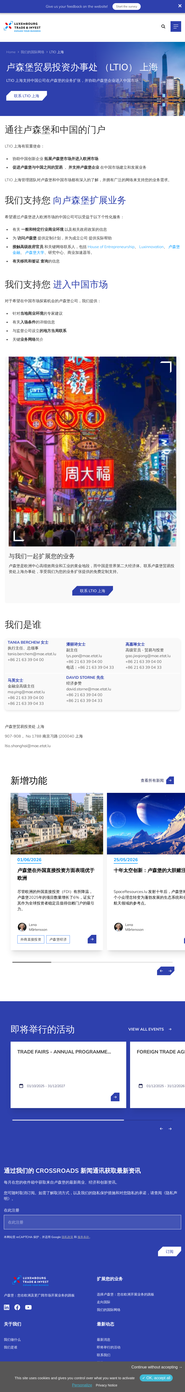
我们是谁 (10, 1347)
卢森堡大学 (34, 252)
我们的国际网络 (32, 52)
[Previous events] (161, 1128)
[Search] (163, 26)
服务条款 (83, 1237)
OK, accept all (156, 1378)
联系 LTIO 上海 (26, 95)
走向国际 (103, 1302)
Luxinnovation (151, 246)
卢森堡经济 (58, 939)
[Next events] (170, 1128)
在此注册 (11, 1210)
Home (11, 52)
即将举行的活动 (108, 1347)
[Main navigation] (176, 26)
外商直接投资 (30, 939)
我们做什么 (12, 1339)
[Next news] (170, 971)
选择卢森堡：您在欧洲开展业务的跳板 (125, 1294)
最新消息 (103, 1339)
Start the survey (125, 5)
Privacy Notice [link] (106, 1385)
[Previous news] (161, 971)
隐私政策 (67, 1237)
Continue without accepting (157, 1367)
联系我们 (103, 1355)
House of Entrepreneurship (111, 246)
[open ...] (115, 1097)
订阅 (169, 1251)
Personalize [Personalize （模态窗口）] (82, 1385)
